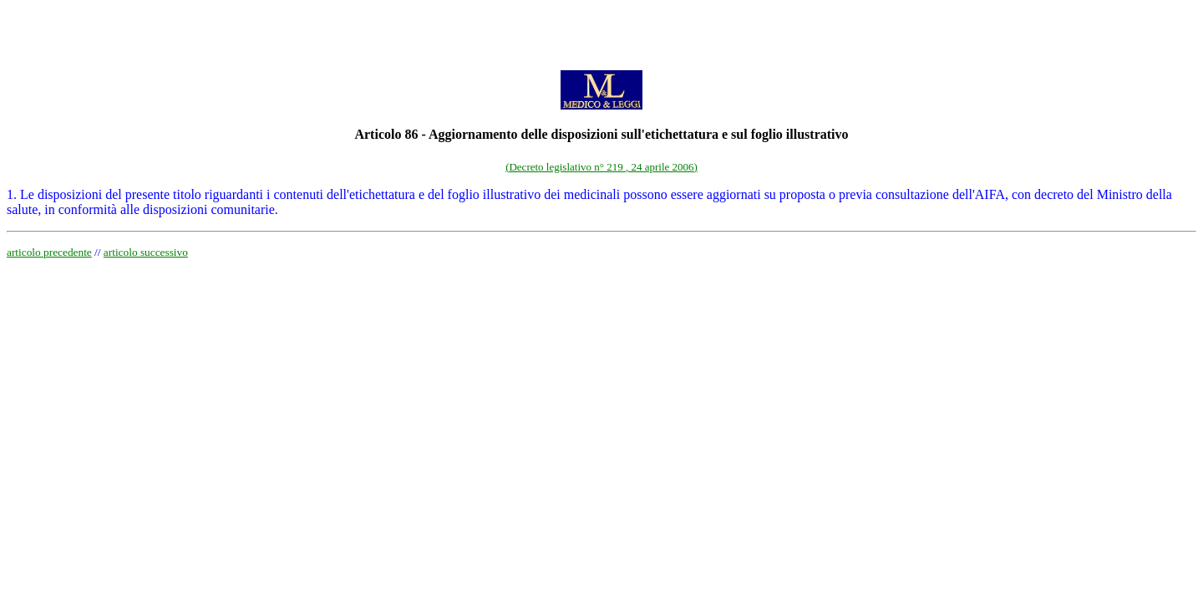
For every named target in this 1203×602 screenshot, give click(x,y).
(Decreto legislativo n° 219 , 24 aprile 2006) (601, 167)
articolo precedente (49, 252)
